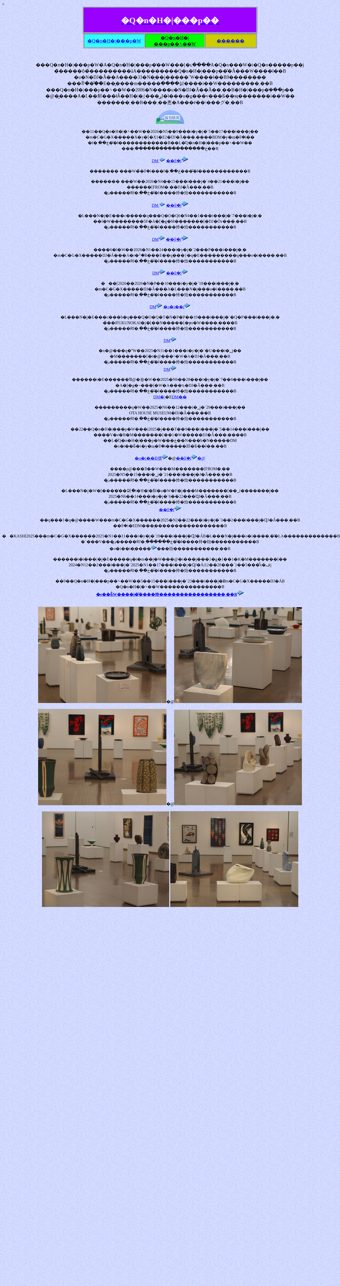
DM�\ (159, 397)
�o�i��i (176, 307)
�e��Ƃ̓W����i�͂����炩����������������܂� (163, 594)
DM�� (179, 397)
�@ (201, 458)
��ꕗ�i (177, 161)
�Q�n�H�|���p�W (114, 41)
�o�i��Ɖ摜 (151, 458)
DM (158, 161)
